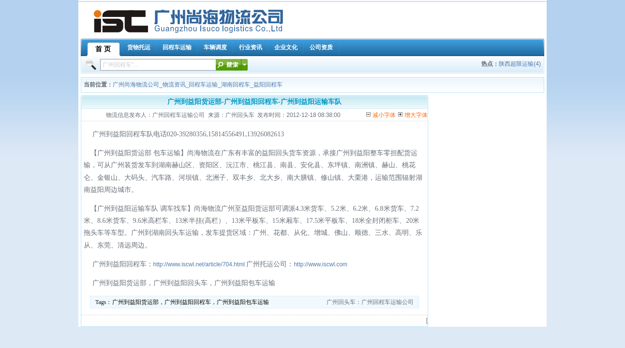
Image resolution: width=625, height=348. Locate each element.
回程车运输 (203, 84)
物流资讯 (174, 84)
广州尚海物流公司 (136, 84)
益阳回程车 (268, 84)
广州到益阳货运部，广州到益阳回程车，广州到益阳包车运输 (190, 302)
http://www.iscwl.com (320, 264)
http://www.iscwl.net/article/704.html (199, 264)
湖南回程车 (235, 84)
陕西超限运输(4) (520, 63)
